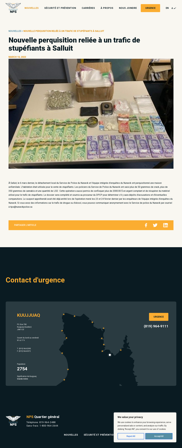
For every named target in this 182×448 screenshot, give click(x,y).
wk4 (173, 8)
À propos (107, 8)
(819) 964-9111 (156, 326)
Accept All (159, 436)
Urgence (150, 8)
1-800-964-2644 (49, 425)
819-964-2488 (47, 422)
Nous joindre (128, 8)
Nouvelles (32, 8)
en (167, 8)
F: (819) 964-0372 (24, 351)
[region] (145, 427)
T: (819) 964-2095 (24, 349)
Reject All (131, 436)
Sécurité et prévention (60, 8)
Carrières (88, 8)
